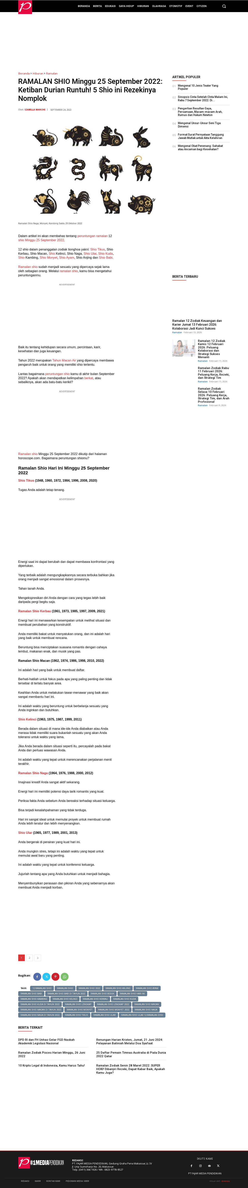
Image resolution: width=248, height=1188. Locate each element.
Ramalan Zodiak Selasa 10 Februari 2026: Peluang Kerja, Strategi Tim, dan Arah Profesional (213, 395)
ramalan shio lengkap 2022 (113, 1004)
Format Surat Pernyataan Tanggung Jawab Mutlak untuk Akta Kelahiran (201, 136)
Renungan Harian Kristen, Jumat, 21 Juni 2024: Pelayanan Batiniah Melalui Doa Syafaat (129, 1041)
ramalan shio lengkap (78, 1004)
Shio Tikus (97, 249)
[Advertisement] (124, 40)
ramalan (102, 236)
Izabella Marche (35, 109)
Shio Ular (90, 253)
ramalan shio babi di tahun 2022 (66, 993)
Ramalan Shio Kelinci (65, 999)
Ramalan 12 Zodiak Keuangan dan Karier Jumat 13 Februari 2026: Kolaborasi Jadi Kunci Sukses (197, 324)
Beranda (24, 73)
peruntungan (86, 236)
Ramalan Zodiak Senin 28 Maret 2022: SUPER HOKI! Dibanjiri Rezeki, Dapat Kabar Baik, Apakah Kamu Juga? (130, 1069)
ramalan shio (65, 988)
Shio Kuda (105, 253)
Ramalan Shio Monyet (80, 1009)
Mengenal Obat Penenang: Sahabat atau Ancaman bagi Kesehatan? (200, 147)
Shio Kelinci (27, 719)
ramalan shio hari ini (132, 993)
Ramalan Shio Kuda (124, 999)
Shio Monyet (48, 257)
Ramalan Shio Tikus (76, 1015)
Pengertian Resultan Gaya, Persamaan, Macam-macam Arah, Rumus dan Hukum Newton (200, 112)
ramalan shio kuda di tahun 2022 (40, 1004)
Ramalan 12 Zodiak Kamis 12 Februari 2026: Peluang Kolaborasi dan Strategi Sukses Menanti (211, 349)
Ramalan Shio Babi (31, 993)
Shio (52, 253)
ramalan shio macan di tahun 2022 (41, 1009)
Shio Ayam (66, 257)
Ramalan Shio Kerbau (34, 611)
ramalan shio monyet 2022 (113, 1009)
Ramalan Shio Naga (33, 773)
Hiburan (37, 73)
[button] (224, 6)
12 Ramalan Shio (42, 988)
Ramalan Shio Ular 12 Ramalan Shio (142, 1015)
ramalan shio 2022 (89, 988)
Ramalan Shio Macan (146, 1004)
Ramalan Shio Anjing (118, 988)
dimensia (225, 1181)
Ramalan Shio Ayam (147, 988)
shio (21, 240)
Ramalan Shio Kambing (34, 999)
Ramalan (51, 73)
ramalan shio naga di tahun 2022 (40, 1015)
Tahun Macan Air (64, 360)
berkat (88, 378)
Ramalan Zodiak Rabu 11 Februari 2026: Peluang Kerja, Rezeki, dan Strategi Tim (214, 373)
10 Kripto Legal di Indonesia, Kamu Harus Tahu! (51, 1065)
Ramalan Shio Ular (104, 1015)
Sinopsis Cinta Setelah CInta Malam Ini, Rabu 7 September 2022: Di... (203, 98)
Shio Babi (106, 257)
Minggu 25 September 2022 (44, 240)
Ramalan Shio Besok (102, 993)
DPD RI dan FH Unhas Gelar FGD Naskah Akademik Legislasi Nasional (46, 1041)
